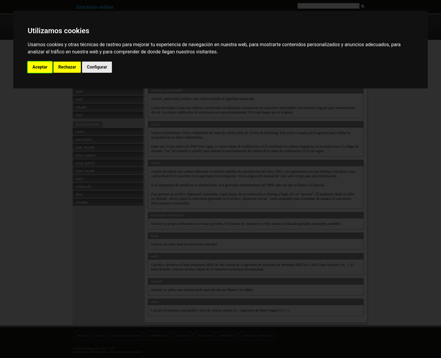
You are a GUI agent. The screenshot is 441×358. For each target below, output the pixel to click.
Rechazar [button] (67, 67)
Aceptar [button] (40, 67)
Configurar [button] (97, 67)
